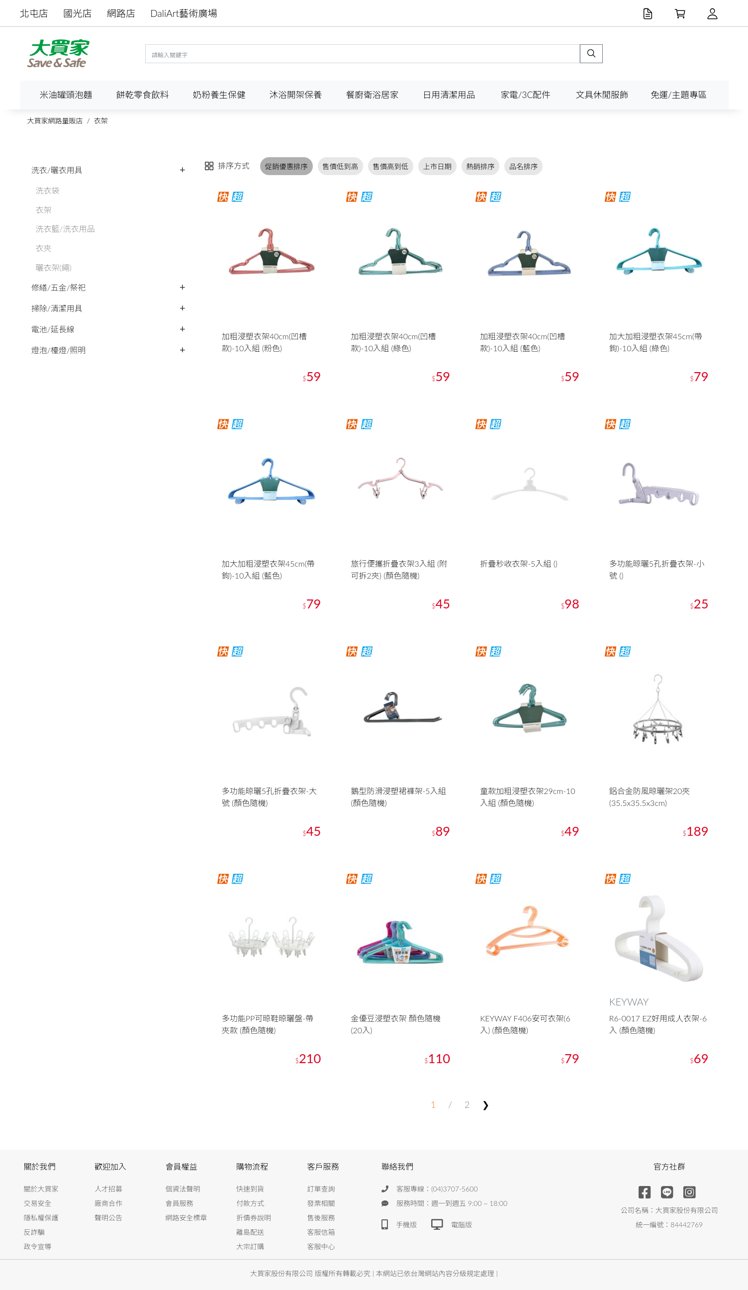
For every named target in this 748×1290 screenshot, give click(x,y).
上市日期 (437, 166)
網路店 (121, 13)
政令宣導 (38, 1246)
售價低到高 (340, 166)
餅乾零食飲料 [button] (142, 95)
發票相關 (321, 1203)
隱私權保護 (41, 1217)
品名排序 (523, 166)
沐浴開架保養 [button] (296, 95)
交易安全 (38, 1203)
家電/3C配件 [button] (525, 95)
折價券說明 (253, 1217)
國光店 (77, 13)
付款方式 (250, 1203)
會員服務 (179, 1203)
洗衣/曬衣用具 (57, 170)
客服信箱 (321, 1232)
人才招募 (108, 1189)
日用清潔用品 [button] (449, 95)
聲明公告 (108, 1217)
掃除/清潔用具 (57, 308)
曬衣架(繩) (54, 267)
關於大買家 (41, 1189)
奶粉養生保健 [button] (219, 95)
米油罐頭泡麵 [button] (66, 95)
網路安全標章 (186, 1217)
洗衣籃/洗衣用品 (65, 228)
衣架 (101, 120)
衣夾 (44, 248)
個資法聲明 (183, 1189)
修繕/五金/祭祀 (58, 287)
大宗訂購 (250, 1246)
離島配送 (250, 1232)
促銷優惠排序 (286, 166)
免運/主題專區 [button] (679, 95)
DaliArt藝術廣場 (183, 13)
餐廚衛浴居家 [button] (372, 95)
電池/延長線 (53, 329)
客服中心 (321, 1246)
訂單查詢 (321, 1189)
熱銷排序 (480, 166)
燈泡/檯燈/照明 (58, 350)
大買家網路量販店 (55, 120)
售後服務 (321, 1217)
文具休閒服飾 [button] (602, 95)
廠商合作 (108, 1203)
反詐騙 (34, 1232)
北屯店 (34, 13)
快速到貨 (250, 1189)
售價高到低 (390, 166)
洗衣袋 (48, 190)
